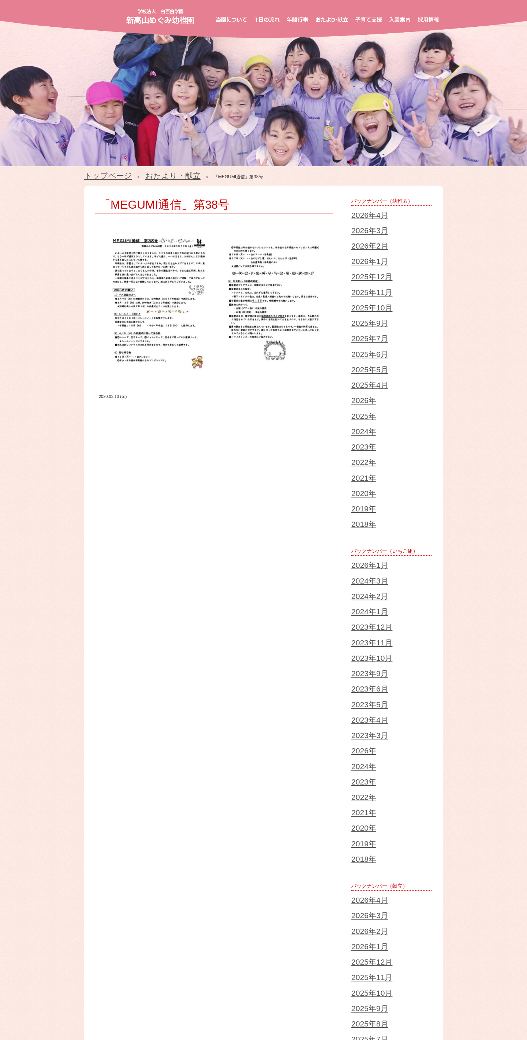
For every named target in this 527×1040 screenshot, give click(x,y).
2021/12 (103, 861)
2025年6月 (361, 286)
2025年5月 (361, 295)
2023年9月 (361, 478)
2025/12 (103, 826)
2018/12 (103, 888)
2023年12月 (363, 452)
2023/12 (103, 844)
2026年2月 (361, 224)
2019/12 (103, 879)
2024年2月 (361, 434)
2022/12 (103, 853)
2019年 (358, 374)
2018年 (358, 382)
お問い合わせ (274, 1008)
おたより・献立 (139, 173)
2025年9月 (361, 268)
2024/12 (103, 835)
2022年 (358, 347)
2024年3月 (361, 426)
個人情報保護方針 (329, 1008)
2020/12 (103, 870)
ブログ (191, 1008)
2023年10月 (363, 470)
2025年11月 (363, 251)
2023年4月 (361, 505)
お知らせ (229, 1008)
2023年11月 (363, 461)
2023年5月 (361, 496)
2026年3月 (361, 216)
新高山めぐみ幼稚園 (160, 16)
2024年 (358, 330)
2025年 (358, 321)
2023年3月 (361, 514)
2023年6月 (361, 487)
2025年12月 (363, 242)
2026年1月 (361, 233)
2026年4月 (361, 207)
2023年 (358, 339)
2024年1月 (361, 443)
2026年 (358, 312)
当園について (119, 986)
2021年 (358, 356)
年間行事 (219, 986)
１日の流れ (172, 986)
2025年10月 (363, 259)
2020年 (358, 365)
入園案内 (375, 986)
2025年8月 (361, 689)
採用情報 (419, 986)
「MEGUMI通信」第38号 (136, 196)
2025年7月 (361, 277)
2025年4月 (361, 303)
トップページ (97, 173)
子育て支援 (328, 986)
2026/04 (103, 817)
